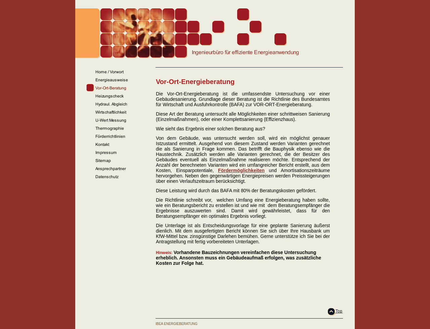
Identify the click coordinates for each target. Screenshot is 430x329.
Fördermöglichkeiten (241, 170)
